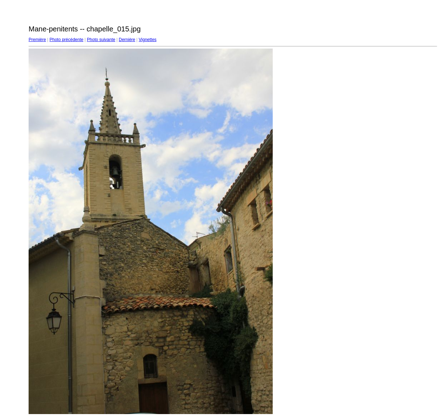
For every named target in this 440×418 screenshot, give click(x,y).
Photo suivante (101, 39)
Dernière (127, 39)
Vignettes (148, 39)
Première (37, 39)
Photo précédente (66, 39)
